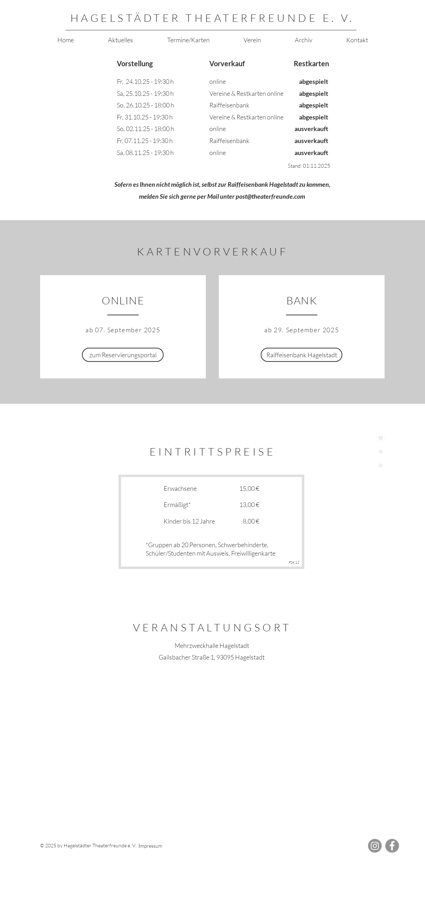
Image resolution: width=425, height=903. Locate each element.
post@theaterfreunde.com (270, 196)
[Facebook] (392, 846)
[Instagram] (375, 846)
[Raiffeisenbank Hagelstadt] (301, 355)
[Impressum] (165, 846)
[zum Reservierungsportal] (123, 355)
